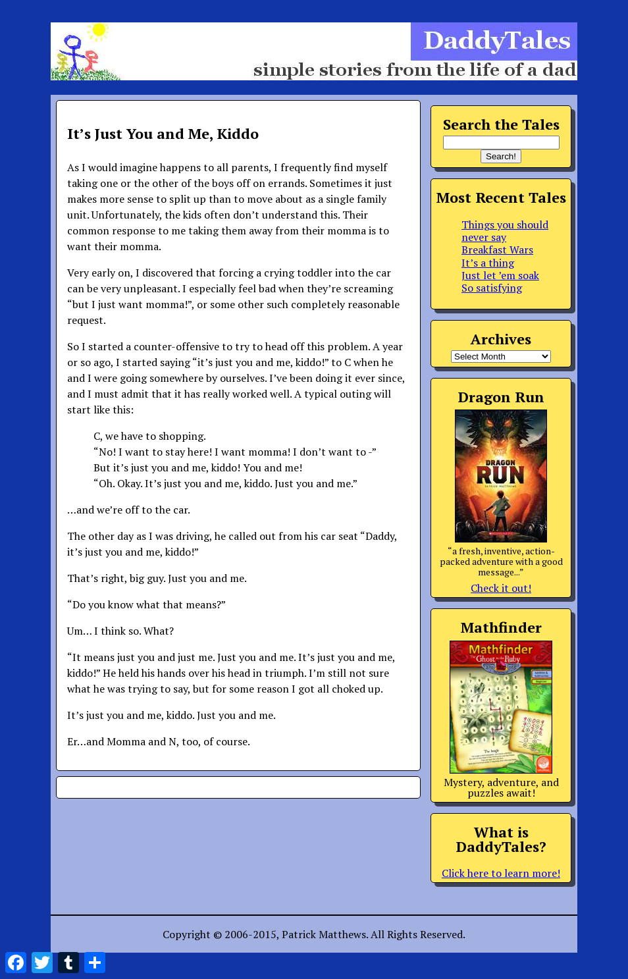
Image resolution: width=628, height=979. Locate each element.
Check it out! (501, 588)
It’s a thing (487, 262)
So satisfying (491, 287)
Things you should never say (504, 230)
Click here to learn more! (501, 873)
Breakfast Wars (497, 249)
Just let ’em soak (500, 275)
